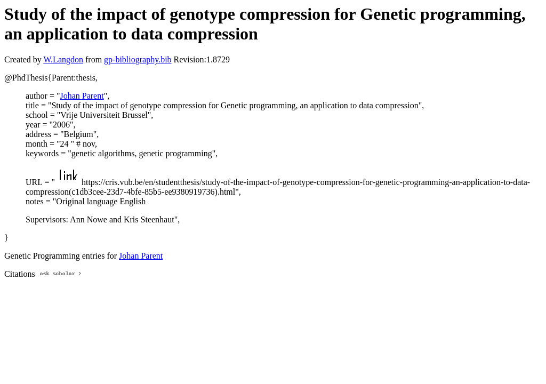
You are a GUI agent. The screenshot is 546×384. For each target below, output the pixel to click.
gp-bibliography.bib (138, 59)
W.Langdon (63, 59)
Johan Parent (81, 95)
